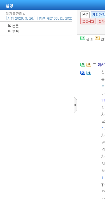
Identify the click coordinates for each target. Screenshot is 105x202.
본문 (13, 25)
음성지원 (88, 21)
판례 (86, 38)
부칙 (13, 31)
